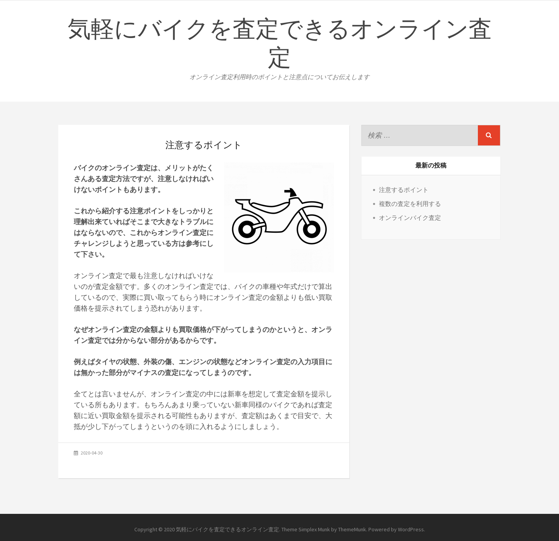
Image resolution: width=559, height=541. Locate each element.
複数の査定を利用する (410, 203)
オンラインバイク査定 (410, 217)
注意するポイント (404, 190)
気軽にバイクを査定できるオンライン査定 (280, 44)
